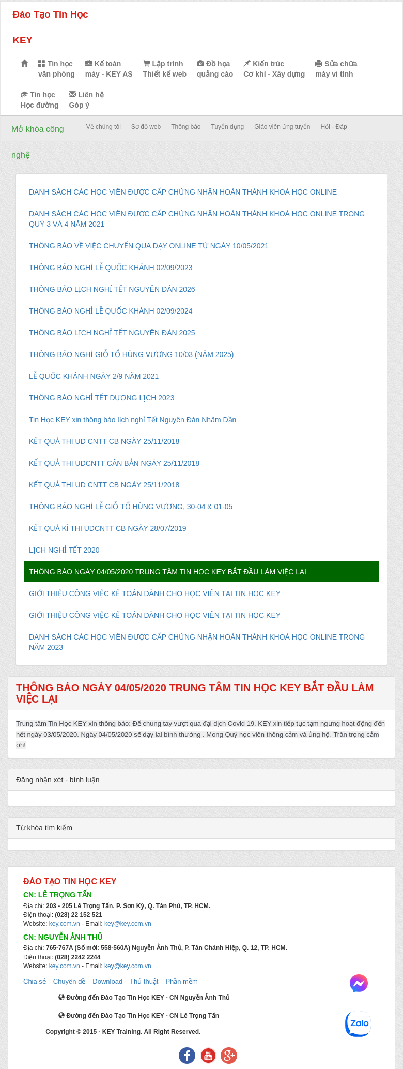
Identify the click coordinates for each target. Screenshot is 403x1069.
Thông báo (185, 126)
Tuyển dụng (227, 126)
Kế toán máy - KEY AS (109, 69)
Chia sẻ (34, 981)
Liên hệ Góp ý (86, 100)
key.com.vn (64, 923)
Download (107, 981)
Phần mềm (181, 981)
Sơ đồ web (146, 126)
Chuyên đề (69, 981)
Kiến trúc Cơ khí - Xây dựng (274, 69)
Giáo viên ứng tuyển (282, 126)
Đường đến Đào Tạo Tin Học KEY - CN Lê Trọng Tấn (138, 1015)
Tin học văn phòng (56, 69)
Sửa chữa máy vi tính (336, 69)
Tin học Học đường (39, 100)
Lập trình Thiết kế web (165, 69)
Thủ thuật (144, 981)
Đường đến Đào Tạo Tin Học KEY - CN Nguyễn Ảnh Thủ (143, 997)
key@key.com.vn (127, 923)
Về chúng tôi (103, 126)
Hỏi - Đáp (334, 126)
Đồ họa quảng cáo (215, 69)
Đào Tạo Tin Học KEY (50, 27)
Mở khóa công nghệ (37, 142)
